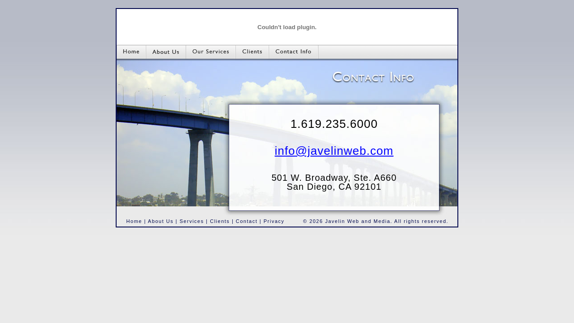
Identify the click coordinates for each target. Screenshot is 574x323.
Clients (220, 221)
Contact (246, 221)
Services (192, 221)
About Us (161, 221)
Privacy (274, 221)
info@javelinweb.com (333, 150)
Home (134, 221)
